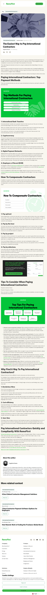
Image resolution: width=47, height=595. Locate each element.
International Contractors (9, 40)
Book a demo (39, 3)
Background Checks (28, 561)
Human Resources (6, 570)
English (34, 594)
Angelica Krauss (6, 49)
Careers (4, 556)
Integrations (26, 563)
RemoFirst (41, 167)
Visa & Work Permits (28, 556)
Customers (4, 548)
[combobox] (35, 594)
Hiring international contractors (9, 434)
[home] (10, 4)
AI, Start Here (5, 558)
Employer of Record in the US (30, 573)
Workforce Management (29, 558)
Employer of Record (28, 546)
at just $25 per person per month (17, 447)
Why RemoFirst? (5, 546)
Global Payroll (27, 548)
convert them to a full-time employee (10, 172)
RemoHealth (26, 553)
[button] (3, 4)
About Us (4, 553)
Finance (3, 573)
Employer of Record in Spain (30, 570)
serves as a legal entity (17, 165)
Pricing (3, 551)
